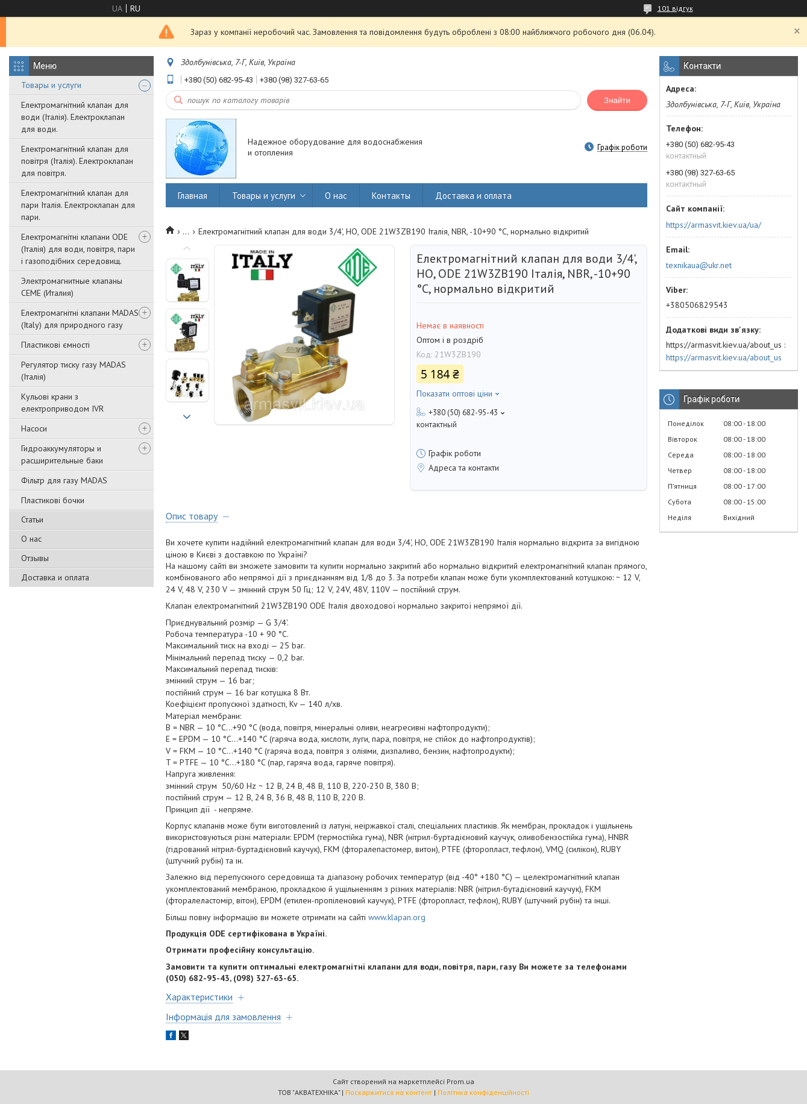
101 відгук (675, 8)
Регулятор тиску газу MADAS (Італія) (73, 370)
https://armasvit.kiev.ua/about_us (724, 357)
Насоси (34, 428)
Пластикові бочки (52, 500)
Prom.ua (460, 1081)
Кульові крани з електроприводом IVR (62, 402)
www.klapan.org (396, 917)
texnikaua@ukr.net (699, 265)
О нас (31, 538)
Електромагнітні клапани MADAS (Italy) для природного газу (80, 318)
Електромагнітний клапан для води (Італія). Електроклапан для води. (74, 116)
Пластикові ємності (55, 344)
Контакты (391, 195)
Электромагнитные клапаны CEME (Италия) (71, 286)
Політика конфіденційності (483, 1092)
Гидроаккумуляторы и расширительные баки (62, 454)
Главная (192, 195)
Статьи (32, 519)
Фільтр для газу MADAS (64, 480)
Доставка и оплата (55, 577)
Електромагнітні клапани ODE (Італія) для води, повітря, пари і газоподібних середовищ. (78, 248)
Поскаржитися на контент (388, 1092)
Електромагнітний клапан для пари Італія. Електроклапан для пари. (78, 204)
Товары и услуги (51, 85)
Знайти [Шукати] (617, 100)
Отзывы (35, 558)
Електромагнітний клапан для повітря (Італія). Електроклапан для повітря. (77, 160)
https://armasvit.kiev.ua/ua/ (713, 224)
